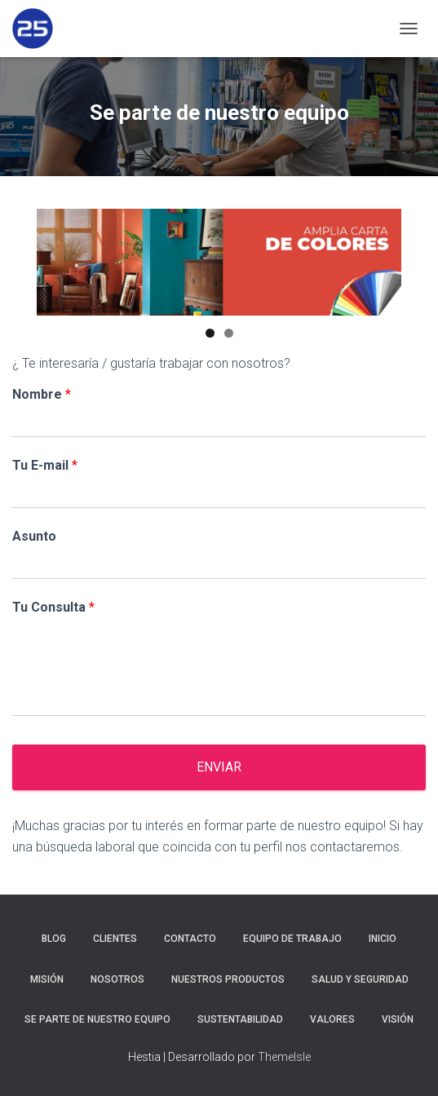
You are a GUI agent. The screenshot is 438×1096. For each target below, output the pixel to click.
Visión (398, 1019)
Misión (47, 979)
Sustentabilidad (240, 1019)
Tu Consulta (53, 607)
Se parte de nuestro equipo (97, 1019)
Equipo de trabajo (292, 938)
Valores (332, 1019)
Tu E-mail (44, 465)
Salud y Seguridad (360, 979)
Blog (54, 938)
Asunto (34, 536)
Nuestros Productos (228, 979)
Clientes (115, 938)
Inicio (382, 938)
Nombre (41, 394)
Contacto (190, 938)
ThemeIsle (284, 1056)
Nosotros (117, 979)
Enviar (219, 767)
